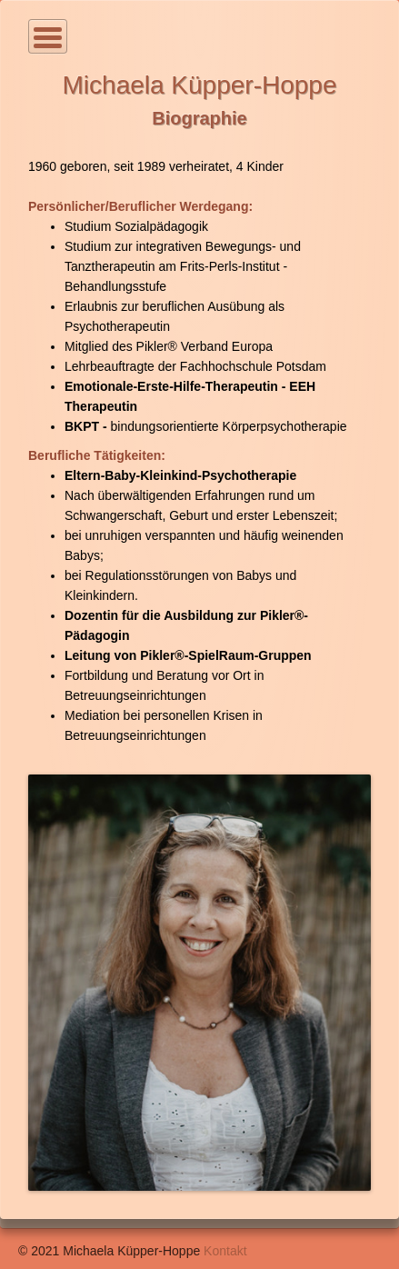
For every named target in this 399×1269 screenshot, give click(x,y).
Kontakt (225, 1251)
